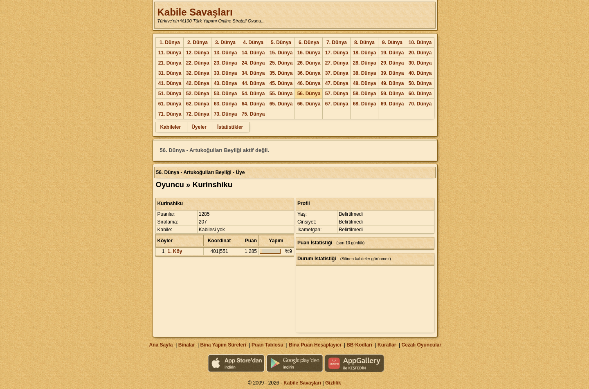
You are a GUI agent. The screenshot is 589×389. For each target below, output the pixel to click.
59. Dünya (392, 93)
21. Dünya (170, 63)
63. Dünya (225, 104)
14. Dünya (253, 53)
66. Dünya (309, 104)
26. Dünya (309, 63)
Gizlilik (333, 383)
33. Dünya (225, 73)
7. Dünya (336, 42)
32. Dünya (197, 73)
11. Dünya (170, 53)
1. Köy (174, 251)
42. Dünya (197, 83)
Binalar (186, 345)
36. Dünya (309, 73)
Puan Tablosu (267, 345)
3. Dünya (225, 42)
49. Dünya (392, 83)
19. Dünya (392, 53)
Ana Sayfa (161, 345)
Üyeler (199, 127)
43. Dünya (225, 83)
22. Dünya (197, 63)
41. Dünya (170, 83)
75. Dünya (253, 114)
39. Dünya (392, 73)
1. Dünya (170, 42)
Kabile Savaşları (194, 12)
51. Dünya (170, 93)
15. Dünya (281, 53)
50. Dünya (420, 83)
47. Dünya (336, 83)
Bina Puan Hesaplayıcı (315, 345)
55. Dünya (281, 93)
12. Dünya (197, 53)
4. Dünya (253, 42)
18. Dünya (364, 53)
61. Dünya (170, 104)
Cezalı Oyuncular (421, 345)
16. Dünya (309, 53)
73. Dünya (225, 114)
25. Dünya (281, 63)
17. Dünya (336, 53)
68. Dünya (364, 104)
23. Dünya (225, 63)
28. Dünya (364, 63)
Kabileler (170, 127)
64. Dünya (253, 104)
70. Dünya (420, 104)
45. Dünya (281, 83)
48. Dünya (364, 83)
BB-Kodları (359, 345)
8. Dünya (364, 42)
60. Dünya (420, 93)
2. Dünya (197, 42)
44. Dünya (253, 83)
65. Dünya (281, 104)
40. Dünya (420, 73)
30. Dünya (420, 63)
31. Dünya (170, 73)
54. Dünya (253, 93)
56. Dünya (309, 93)
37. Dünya (336, 73)
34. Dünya (253, 73)
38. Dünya (364, 73)
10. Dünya (420, 42)
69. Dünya (392, 104)
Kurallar (387, 345)
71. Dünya (170, 114)
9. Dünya (392, 42)
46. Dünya (309, 83)
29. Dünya (392, 63)
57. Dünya (336, 93)
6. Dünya (309, 42)
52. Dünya (197, 93)
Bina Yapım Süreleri (223, 345)
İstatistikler (230, 127)
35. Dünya (281, 73)
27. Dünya (336, 63)
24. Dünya (253, 63)
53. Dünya (225, 93)
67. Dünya (336, 104)
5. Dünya (281, 42)
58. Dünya (364, 93)
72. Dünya (197, 114)
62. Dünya (197, 104)
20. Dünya (420, 53)
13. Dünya (225, 53)
